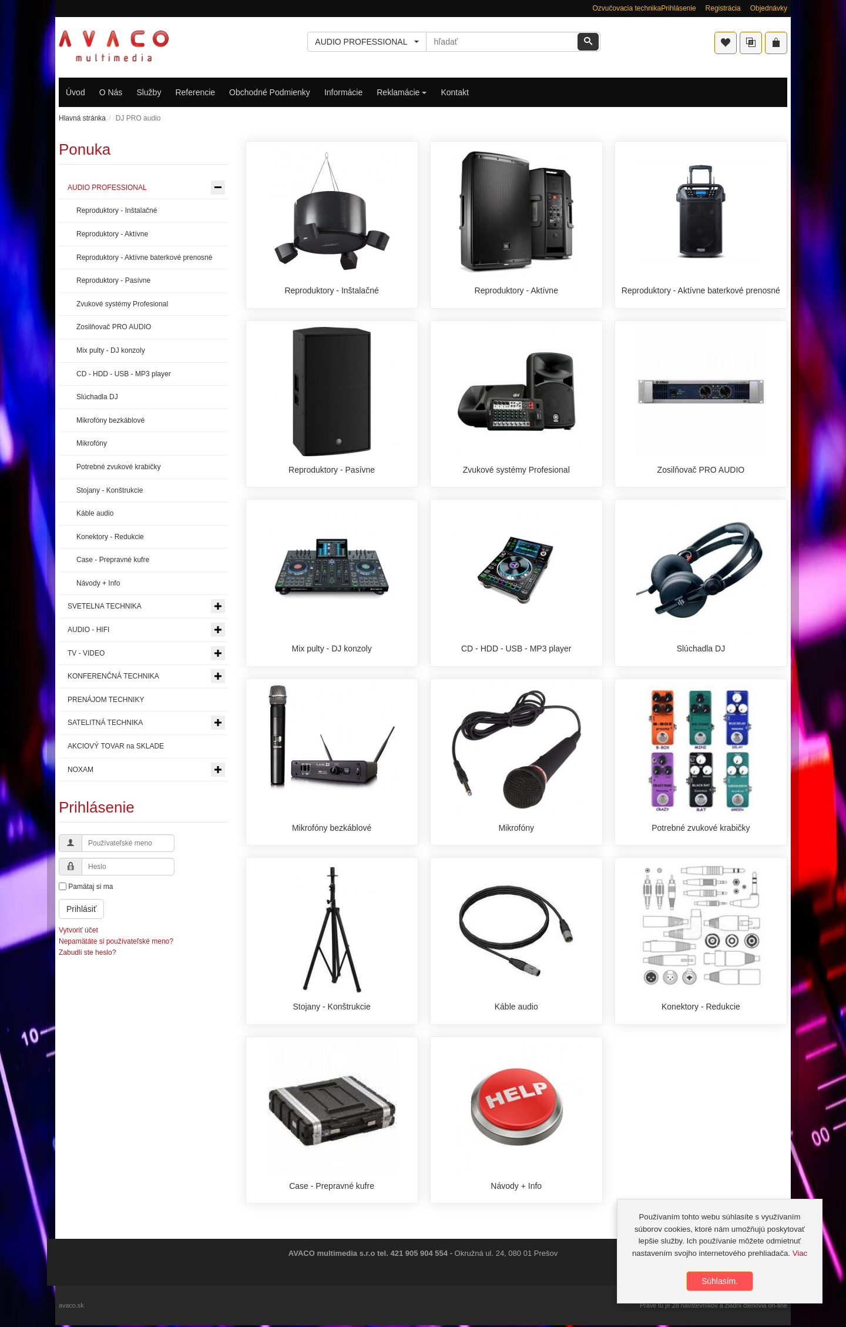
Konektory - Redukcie (701, 1007)
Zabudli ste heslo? (87, 952)
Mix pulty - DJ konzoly (332, 649)
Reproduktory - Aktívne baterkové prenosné (701, 290)
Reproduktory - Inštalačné (331, 290)
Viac (800, 1253)
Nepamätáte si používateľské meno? (116, 941)
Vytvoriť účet (78, 930)
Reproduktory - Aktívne (516, 290)
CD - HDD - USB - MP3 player (516, 649)
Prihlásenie (678, 8)
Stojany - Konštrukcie (331, 1007)
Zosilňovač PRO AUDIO (701, 469)
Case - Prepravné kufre (331, 1187)
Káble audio (516, 1007)
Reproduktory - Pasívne (331, 469)
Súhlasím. (719, 1281)
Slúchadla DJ (701, 649)
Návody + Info (516, 1187)
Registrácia (723, 8)
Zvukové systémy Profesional (516, 469)
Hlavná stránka (82, 118)
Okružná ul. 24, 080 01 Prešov (506, 1255)
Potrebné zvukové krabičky (701, 828)
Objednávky (768, 8)
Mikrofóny (516, 828)
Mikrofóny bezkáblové (331, 828)
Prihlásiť (81, 909)
